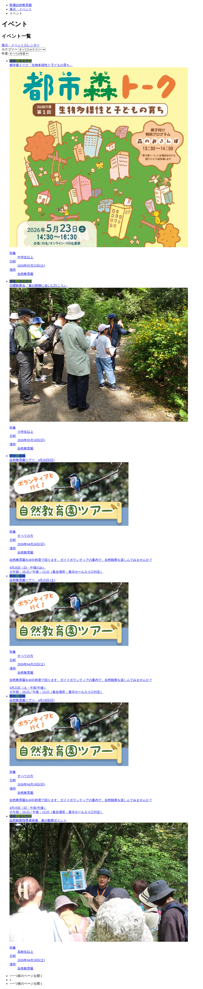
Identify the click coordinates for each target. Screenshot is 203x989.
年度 (5, 53)
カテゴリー (9, 49)
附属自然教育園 (21, 5)
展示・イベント (21, 9)
